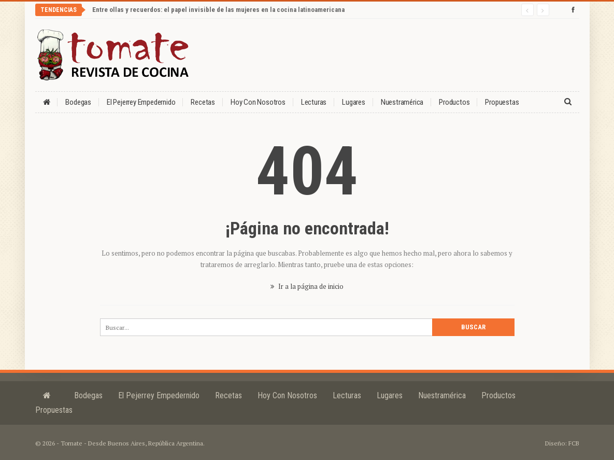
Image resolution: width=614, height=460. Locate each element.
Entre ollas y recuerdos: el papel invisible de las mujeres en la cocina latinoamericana (218, 9)
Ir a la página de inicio (307, 286)
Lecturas (313, 102)
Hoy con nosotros (258, 102)
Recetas (203, 102)
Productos (454, 102)
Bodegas (78, 102)
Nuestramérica (402, 102)
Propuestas (502, 102)
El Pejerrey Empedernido (141, 102)
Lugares (353, 102)
